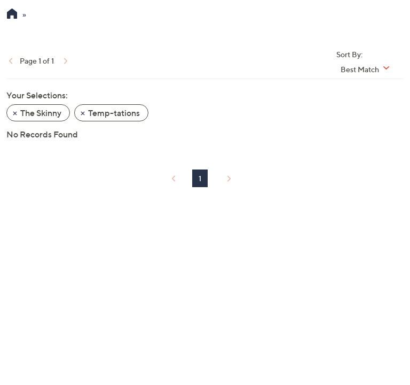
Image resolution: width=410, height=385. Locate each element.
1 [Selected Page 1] (200, 178)
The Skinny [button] (40, 112)
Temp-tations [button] (114, 112)
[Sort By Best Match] (369, 69)
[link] (9, 60)
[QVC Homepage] (12, 15)
